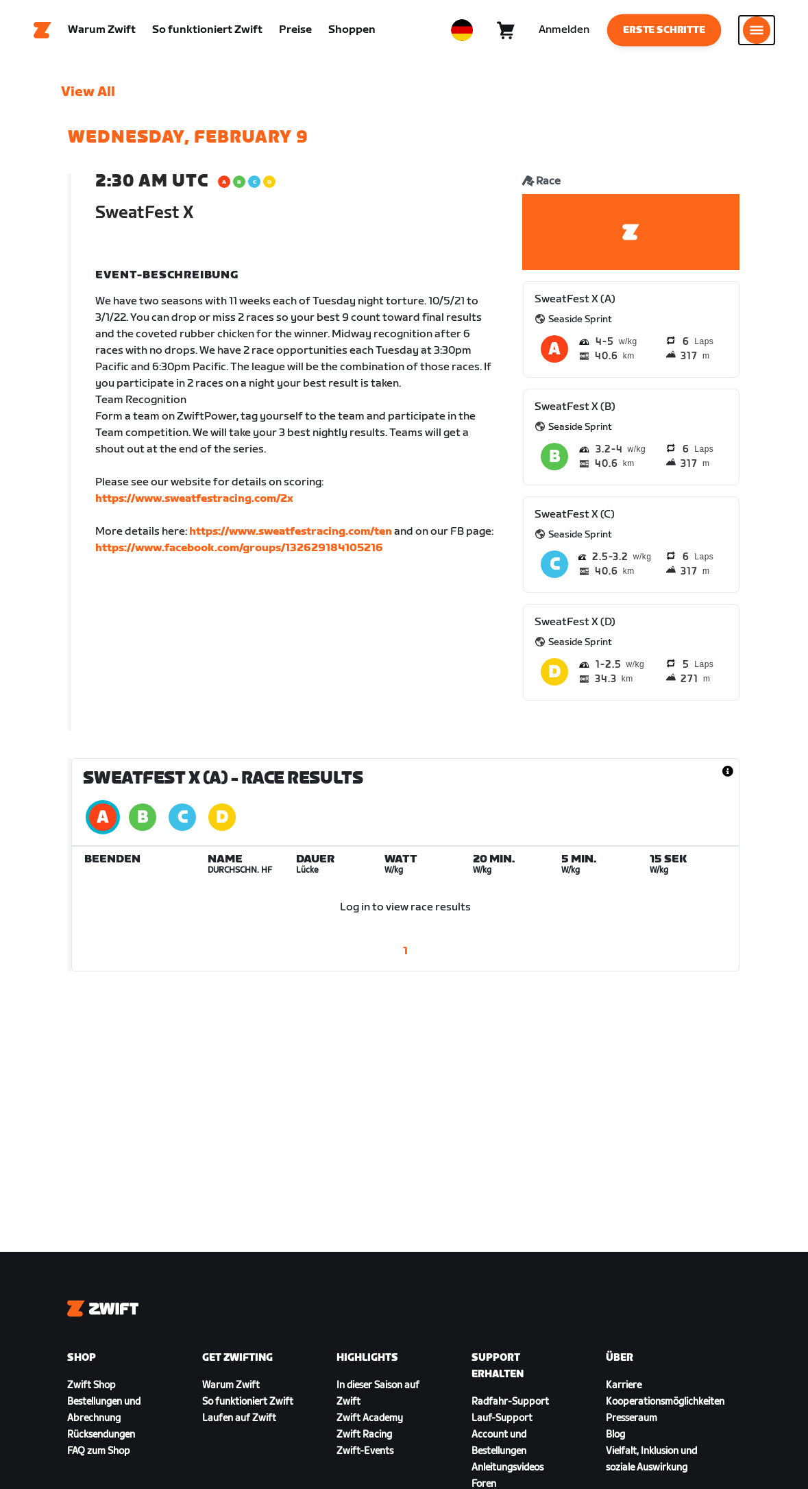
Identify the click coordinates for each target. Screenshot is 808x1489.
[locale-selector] (462, 31)
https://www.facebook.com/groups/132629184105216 (239, 548)
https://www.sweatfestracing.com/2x (194, 499)
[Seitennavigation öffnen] (756, 30)
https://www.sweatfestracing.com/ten (290, 532)
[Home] (42, 30)
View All (88, 92)
